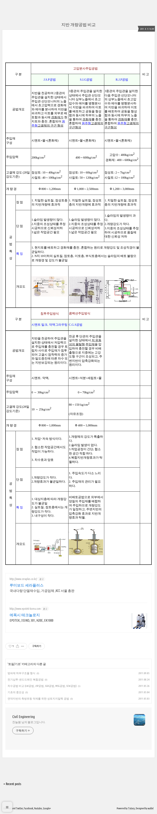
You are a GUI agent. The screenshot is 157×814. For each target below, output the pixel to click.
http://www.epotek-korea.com (25, 608)
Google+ (47, 808)
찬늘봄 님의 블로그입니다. (28, 722)
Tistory (131, 808)
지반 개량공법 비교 (78, 24)
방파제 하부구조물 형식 (21, 673)
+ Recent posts (12, 784)
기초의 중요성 (16, 692)
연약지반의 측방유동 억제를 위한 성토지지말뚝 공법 (38, 698)
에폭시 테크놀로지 (25, 615)
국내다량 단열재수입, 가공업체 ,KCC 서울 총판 (42, 591)
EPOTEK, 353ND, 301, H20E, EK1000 (31, 620)
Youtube (38, 808)
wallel (151, 808)
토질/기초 (14, 664)
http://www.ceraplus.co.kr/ (23, 579)
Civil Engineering (23, 717)
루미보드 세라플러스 (27, 585)
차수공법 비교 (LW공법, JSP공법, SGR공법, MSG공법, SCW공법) (42, 685)
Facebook (28, 808)
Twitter (19, 808)
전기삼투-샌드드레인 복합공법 (26, 679)
